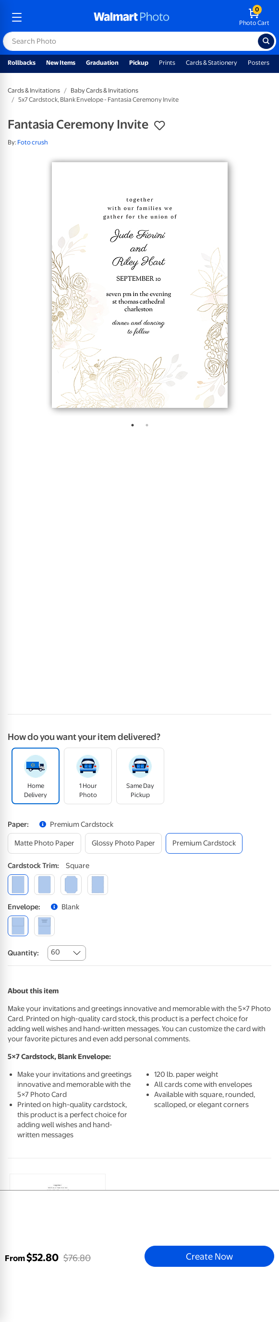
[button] (159, 126)
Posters (258, 62)
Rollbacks (22, 62)
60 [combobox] (55, 952)
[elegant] (71, 884)
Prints (167, 62)
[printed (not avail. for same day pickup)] (44, 926)
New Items (60, 62)
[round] (44, 884)
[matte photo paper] (44, 843)
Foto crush (32, 142)
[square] (18, 884)
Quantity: (23, 953)
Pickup (138, 62)
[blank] (18, 926)
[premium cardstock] (204, 843)
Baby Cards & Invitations (104, 90)
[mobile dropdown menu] (17, 17)
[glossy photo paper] (123, 843)
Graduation (102, 62)
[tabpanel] (139, 285)
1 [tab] (130, 423)
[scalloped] (97, 884)
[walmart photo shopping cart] (254, 17)
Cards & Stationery (211, 62)
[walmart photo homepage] (131, 17)
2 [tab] (145, 423)
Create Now (209, 1256)
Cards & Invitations (34, 90)
